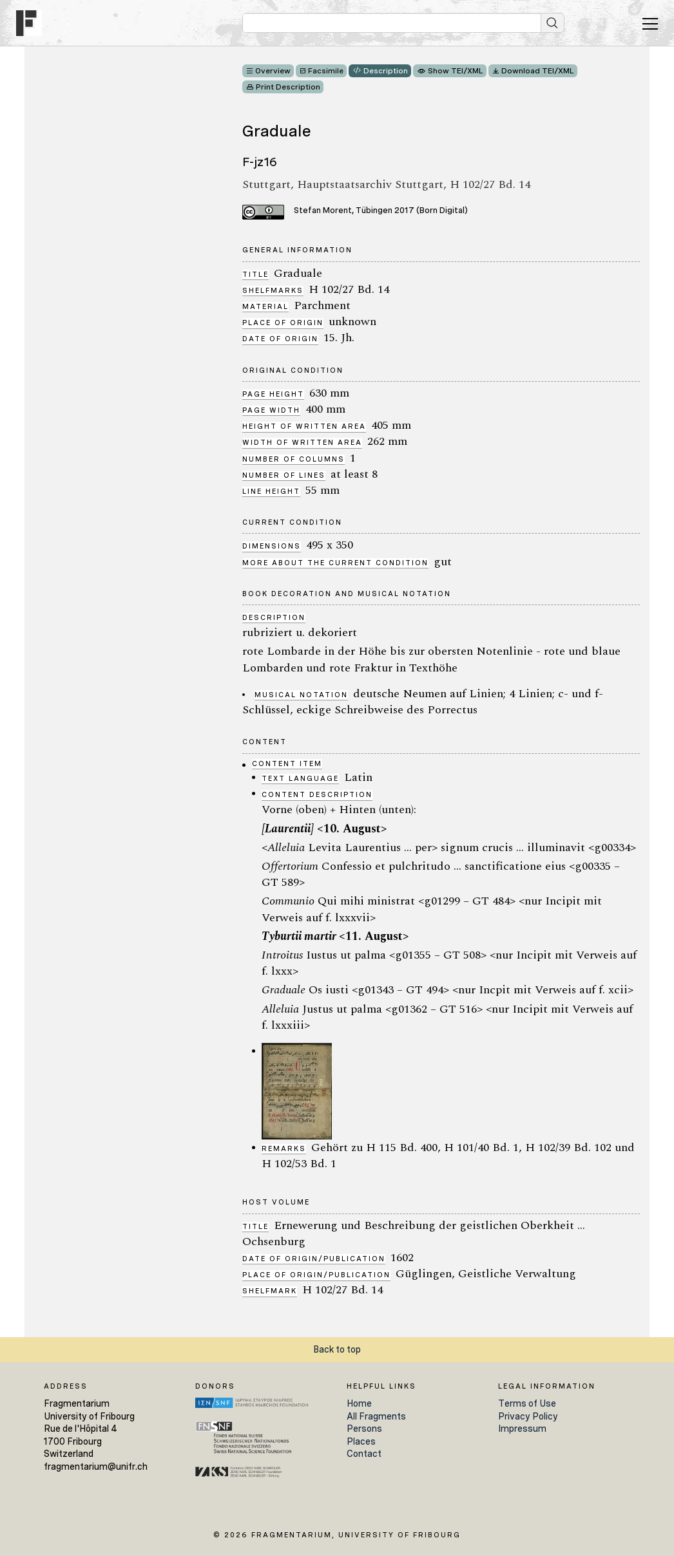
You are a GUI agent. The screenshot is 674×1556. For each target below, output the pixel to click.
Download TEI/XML (537, 70)
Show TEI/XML (455, 70)
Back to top (337, 1349)
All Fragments (376, 1416)
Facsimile (325, 70)
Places (361, 1441)
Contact (364, 1453)
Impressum (522, 1428)
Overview (273, 70)
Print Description (288, 86)
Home (359, 1403)
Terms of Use (527, 1403)
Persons (364, 1428)
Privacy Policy (528, 1416)
